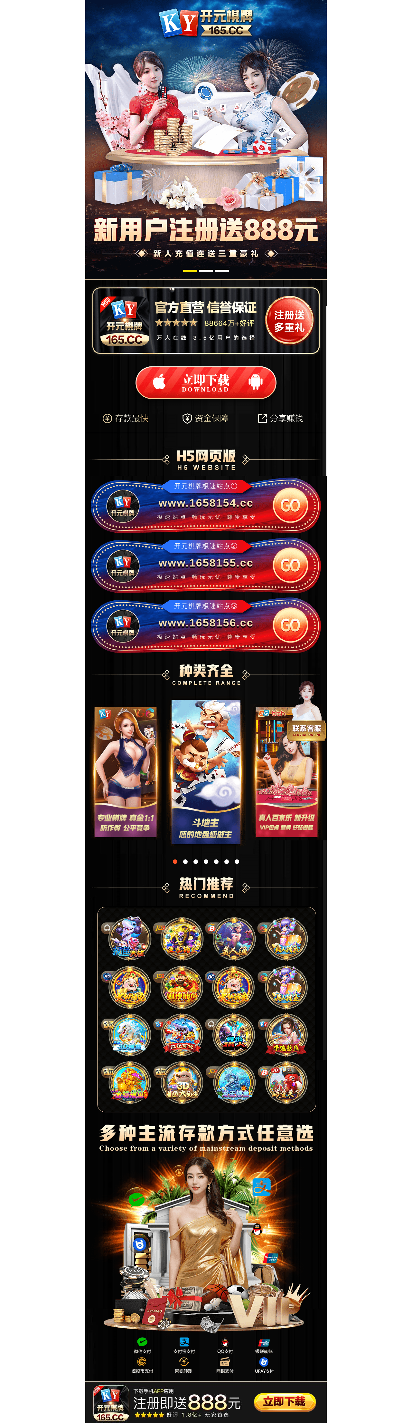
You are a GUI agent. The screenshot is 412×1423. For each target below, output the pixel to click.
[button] (190, 271)
